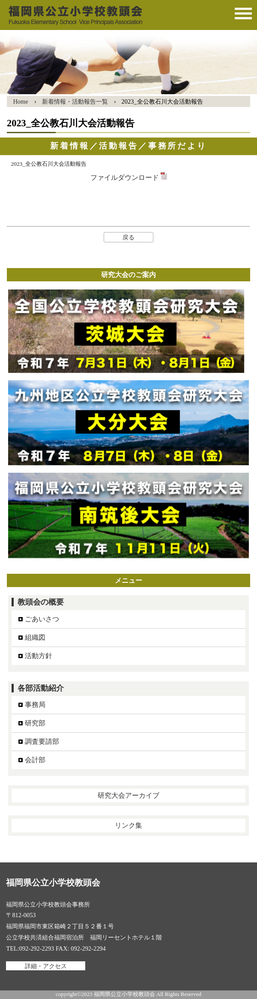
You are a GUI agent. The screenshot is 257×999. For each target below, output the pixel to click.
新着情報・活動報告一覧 (75, 101)
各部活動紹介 (41, 688)
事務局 (35, 704)
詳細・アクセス (46, 965)
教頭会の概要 (41, 602)
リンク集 (128, 825)
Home (20, 101)
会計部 (35, 759)
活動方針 (38, 655)
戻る (128, 237)
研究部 (35, 723)
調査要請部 (42, 741)
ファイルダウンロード (128, 177)
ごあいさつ (42, 619)
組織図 (35, 637)
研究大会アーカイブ (128, 795)
